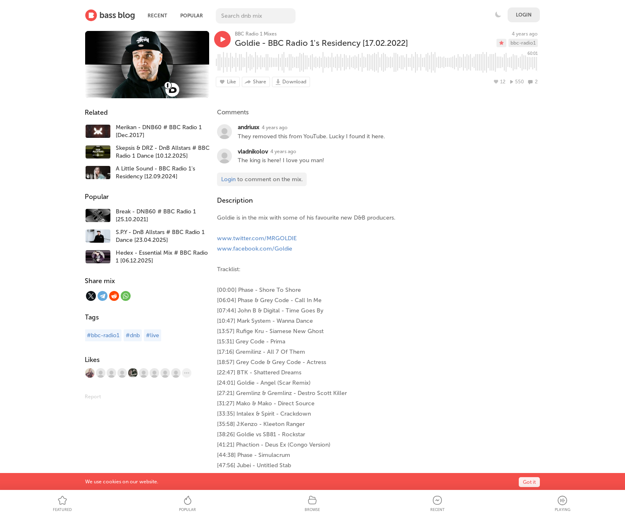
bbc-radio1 (523, 43)
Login (524, 15)
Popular (191, 16)
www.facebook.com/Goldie (254, 248)
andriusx (248, 127)
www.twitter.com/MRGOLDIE (257, 238)
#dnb (133, 335)
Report (93, 397)
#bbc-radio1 (103, 335)
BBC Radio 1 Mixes (256, 34)
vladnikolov (253, 151)
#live (152, 335)
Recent (157, 16)
